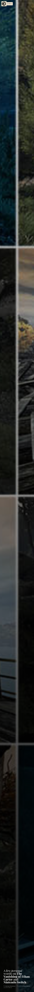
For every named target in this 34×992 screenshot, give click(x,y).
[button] (9, 3)
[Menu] (4, 3)
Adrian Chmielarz (10, 986)
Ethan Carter (26, 986)
